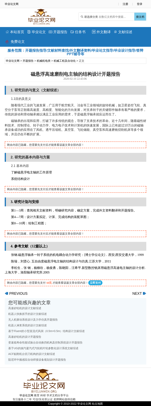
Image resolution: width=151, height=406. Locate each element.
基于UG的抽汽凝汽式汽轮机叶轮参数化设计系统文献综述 (43, 348)
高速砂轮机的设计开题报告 (24, 336)
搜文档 (140, 16)
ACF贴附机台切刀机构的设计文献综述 (31, 353)
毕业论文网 (12, 60)
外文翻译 (101, 32)
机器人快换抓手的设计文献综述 (27, 313)
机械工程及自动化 (65, 60)
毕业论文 (36, 32)
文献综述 (123, 32)
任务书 (78, 32)
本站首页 (15, 32)
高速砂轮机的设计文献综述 (24, 308)
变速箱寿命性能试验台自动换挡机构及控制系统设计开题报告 (45, 342)
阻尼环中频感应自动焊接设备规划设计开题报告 (37, 359)
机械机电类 (44, 60)
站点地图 (97, 403)
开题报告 (58, 32)
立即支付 (95, 282)
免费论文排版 (15, 43)
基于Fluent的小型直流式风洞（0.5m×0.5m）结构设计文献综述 (46, 331)
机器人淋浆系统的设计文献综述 (27, 325)
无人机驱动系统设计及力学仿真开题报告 (33, 319)
